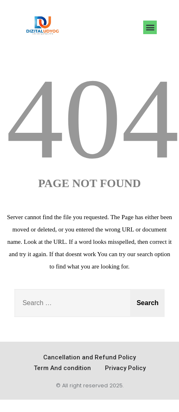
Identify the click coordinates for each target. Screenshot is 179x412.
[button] (150, 27)
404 (92, 119)
